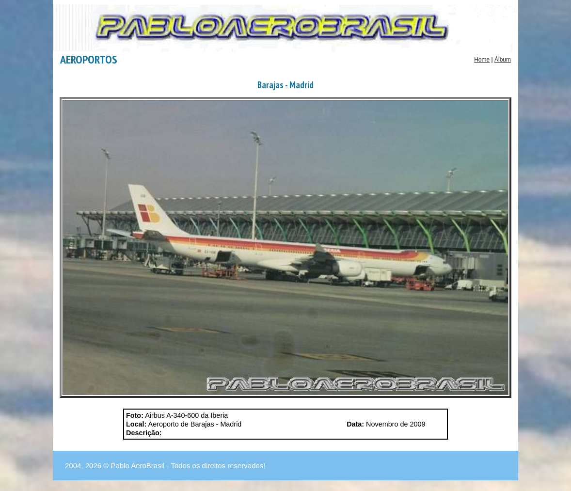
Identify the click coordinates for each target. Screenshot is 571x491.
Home (482, 59)
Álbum (502, 59)
